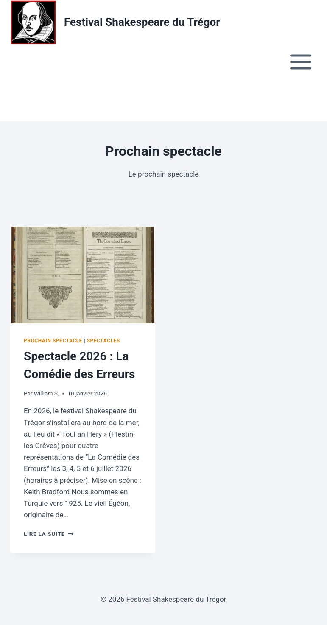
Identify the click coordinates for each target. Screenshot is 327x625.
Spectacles (103, 341)
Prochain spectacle (53, 341)
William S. (46, 393)
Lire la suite (48, 533)
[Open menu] (300, 62)
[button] (13, 100)
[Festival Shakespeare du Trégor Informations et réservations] (115, 22)
